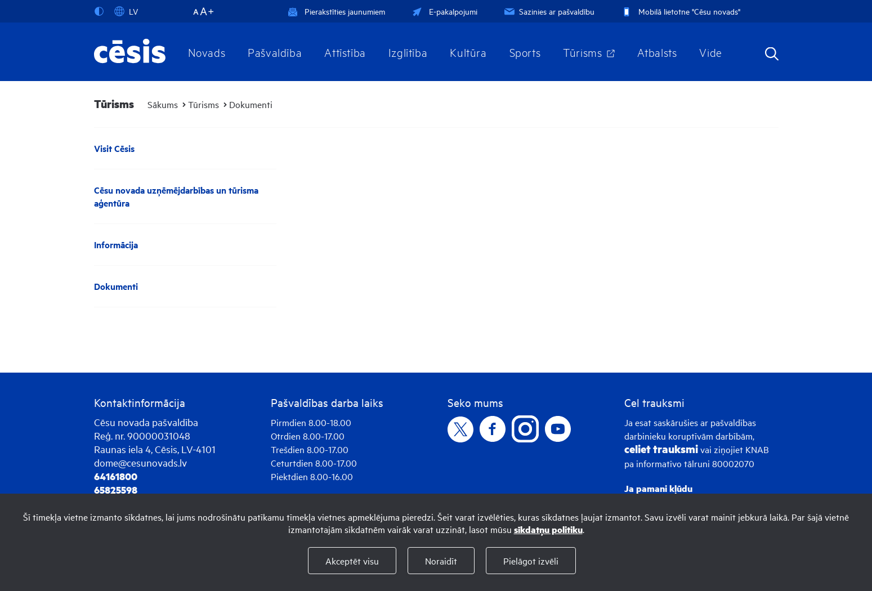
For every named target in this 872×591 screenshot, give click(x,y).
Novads (207, 51)
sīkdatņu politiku (548, 529)
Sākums (162, 104)
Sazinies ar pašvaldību (548, 11)
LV (126, 11)
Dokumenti (250, 104)
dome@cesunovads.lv (140, 462)
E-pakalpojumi (443, 11)
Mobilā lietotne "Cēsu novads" (679, 11)
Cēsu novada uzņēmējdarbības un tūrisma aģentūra (176, 196)
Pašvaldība (275, 51)
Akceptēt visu (352, 560)
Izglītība (408, 51)
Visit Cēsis (114, 148)
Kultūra (468, 51)
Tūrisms (582, 51)
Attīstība (345, 51)
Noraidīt (441, 560)
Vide (710, 51)
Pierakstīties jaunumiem (336, 11)
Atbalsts (657, 51)
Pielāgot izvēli (530, 560)
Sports (525, 51)
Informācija (116, 244)
